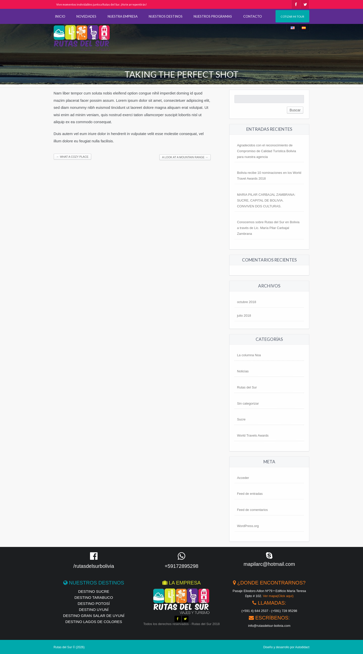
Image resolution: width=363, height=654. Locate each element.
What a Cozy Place (72, 156)
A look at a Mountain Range (185, 157)
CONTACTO (252, 16)
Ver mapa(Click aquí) (278, 596)
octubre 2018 (246, 302)
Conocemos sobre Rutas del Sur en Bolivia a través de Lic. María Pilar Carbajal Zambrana (268, 228)
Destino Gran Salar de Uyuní (93, 615)
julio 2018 (244, 315)
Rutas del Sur (247, 387)
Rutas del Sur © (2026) (69, 647)
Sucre (241, 419)
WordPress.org (248, 526)
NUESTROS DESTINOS (166, 16)
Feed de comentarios (252, 510)
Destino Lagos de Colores (93, 621)
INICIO (60, 16)
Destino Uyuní (94, 609)
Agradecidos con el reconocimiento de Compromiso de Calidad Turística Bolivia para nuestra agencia (266, 151)
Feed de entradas (250, 494)
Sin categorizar (248, 403)
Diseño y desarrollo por (286, 647)
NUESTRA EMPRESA (123, 16)
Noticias (243, 371)
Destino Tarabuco (93, 597)
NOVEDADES (86, 16)
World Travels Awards (252, 435)
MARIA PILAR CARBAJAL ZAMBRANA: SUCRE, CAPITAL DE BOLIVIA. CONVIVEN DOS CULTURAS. (266, 200)
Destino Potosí (94, 603)
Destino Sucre (93, 591)
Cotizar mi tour (292, 16)
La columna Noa (249, 355)
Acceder (243, 478)
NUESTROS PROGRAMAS (213, 16)
